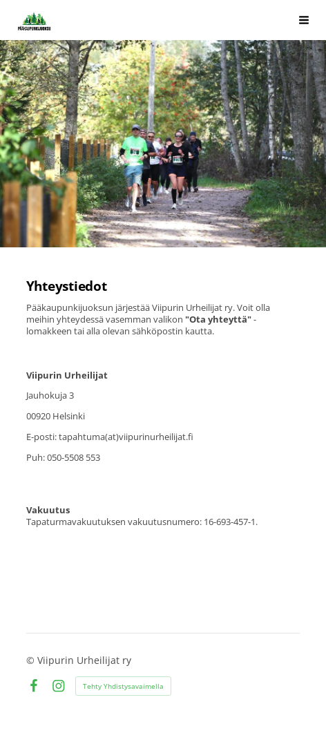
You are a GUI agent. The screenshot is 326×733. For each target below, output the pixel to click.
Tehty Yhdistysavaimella (123, 686)
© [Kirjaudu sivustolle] (31, 660)
